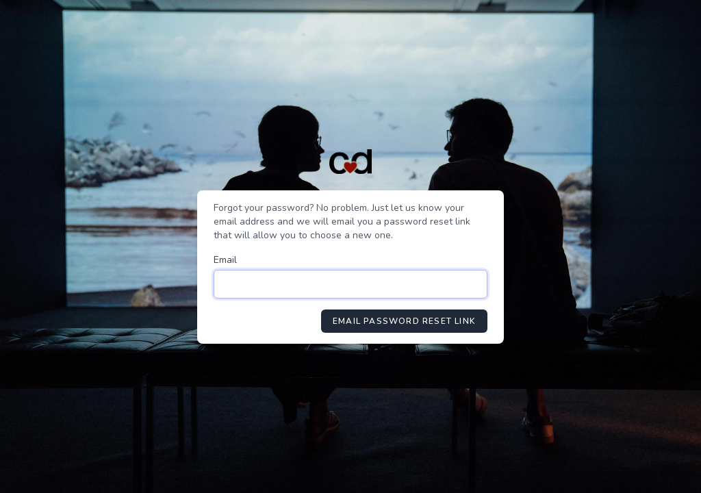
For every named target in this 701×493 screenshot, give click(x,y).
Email (225, 259)
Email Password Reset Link (404, 321)
